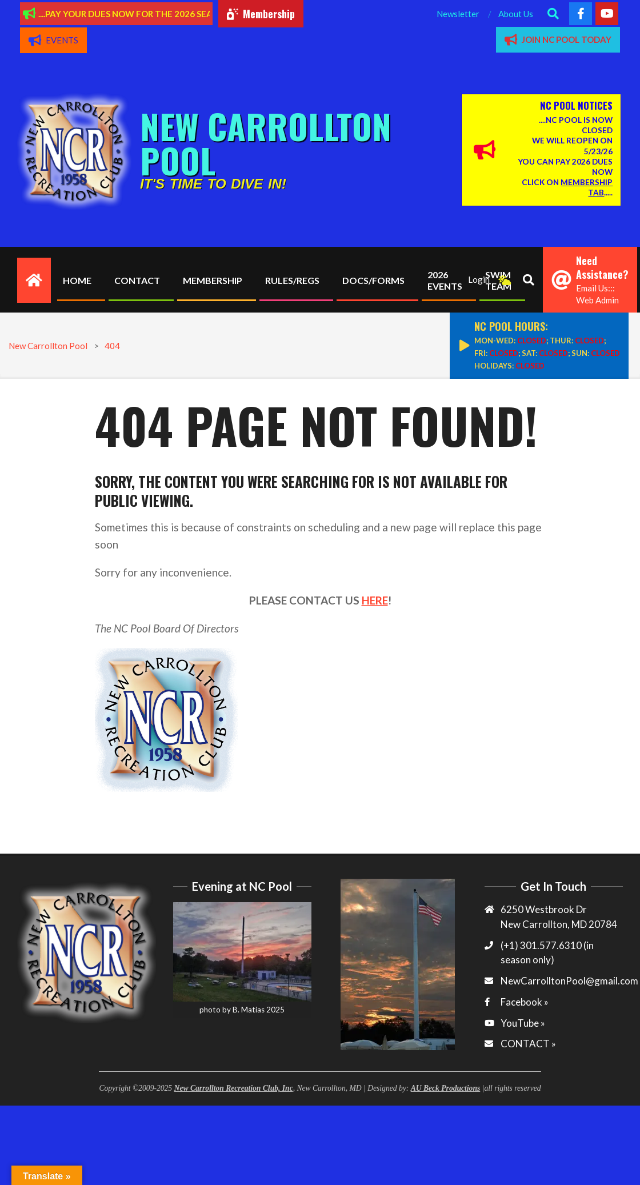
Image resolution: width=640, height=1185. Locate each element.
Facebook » (525, 1002)
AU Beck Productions (446, 1088)
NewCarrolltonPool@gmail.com (569, 981)
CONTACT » (528, 1044)
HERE (375, 600)
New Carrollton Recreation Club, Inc (233, 1088)
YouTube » (523, 1023)
